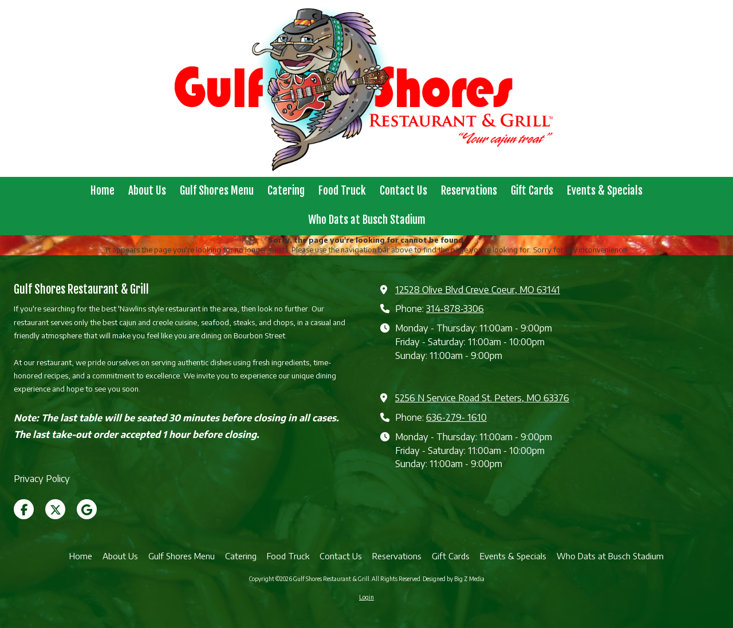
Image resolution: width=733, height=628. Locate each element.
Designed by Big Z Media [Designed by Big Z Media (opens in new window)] (453, 578)
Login (366, 597)
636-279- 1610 (456, 417)
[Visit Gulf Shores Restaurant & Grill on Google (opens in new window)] (87, 509)
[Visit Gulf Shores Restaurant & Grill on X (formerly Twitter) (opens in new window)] (55, 509)
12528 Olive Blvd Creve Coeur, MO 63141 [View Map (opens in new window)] (477, 289)
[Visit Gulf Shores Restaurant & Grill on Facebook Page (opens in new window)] (24, 509)
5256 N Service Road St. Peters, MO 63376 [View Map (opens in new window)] (482, 398)
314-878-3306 (455, 308)
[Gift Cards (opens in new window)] (532, 191)
